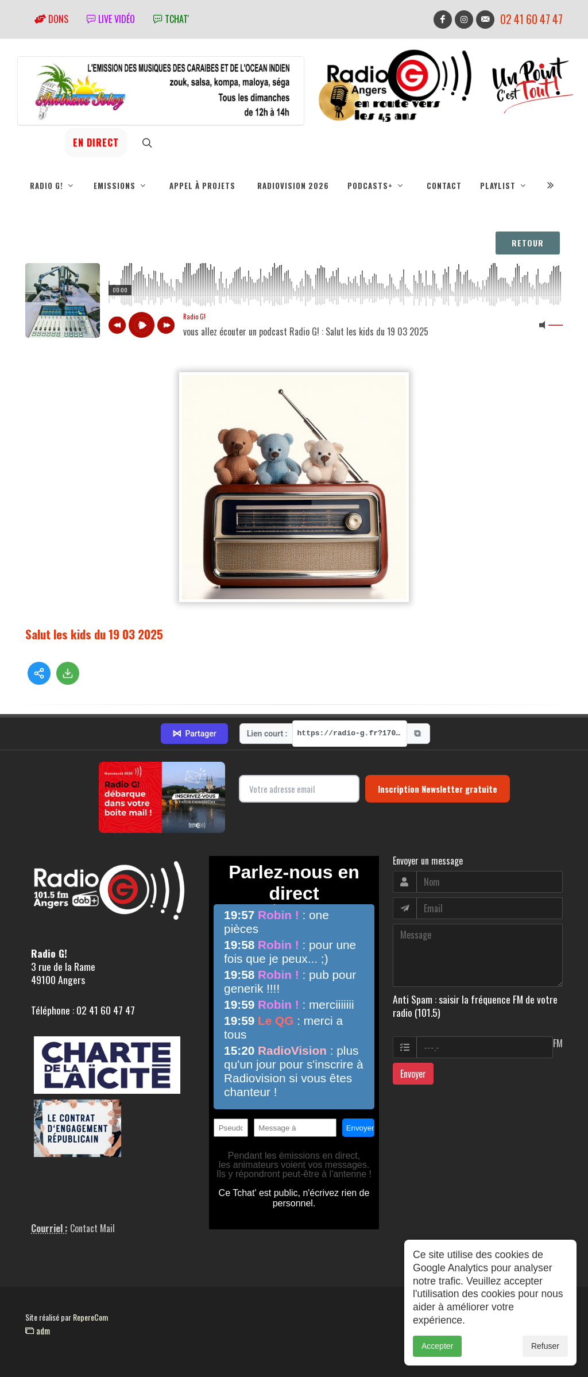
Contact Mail (92, 1228)
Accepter (437, 1346)
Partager (194, 733)
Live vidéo (111, 19)
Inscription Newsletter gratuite (437, 788)
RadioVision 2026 (293, 185)
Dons (51, 19)
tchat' (171, 19)
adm (37, 1330)
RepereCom (90, 1317)
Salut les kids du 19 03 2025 (94, 634)
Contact (444, 185)
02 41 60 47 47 (531, 19)
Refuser (545, 1346)
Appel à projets (202, 185)
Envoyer (413, 1074)
